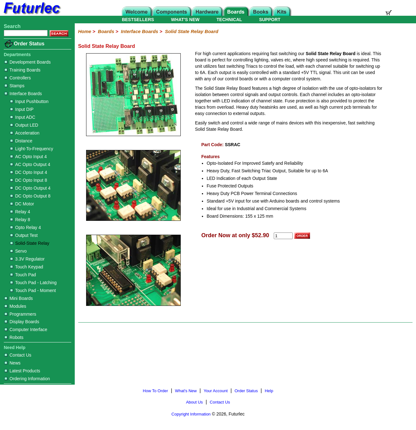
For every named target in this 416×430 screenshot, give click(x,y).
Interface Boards (23, 93)
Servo (18, 251)
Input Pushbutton (29, 101)
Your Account (216, 390)
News (12, 362)
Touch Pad (23, 274)
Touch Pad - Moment (33, 290)
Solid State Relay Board (191, 31)
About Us (194, 402)
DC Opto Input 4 (28, 172)
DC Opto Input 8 (28, 180)
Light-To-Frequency (31, 148)
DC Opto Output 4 (30, 188)
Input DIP (21, 109)
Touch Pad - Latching (33, 282)
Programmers (20, 314)
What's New (186, 390)
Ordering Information (27, 378)
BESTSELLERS (138, 19)
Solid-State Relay (29, 243)
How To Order (155, 390)
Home (84, 31)
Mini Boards (18, 298)
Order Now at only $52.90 (235, 235)
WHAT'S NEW (185, 19)
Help (269, 390)
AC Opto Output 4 (30, 164)
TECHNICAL (229, 19)
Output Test (24, 235)
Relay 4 (20, 211)
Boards (106, 31)
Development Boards (27, 62)
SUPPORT (269, 19)
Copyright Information (191, 414)
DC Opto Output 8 (30, 195)
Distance (21, 140)
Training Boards (22, 69)
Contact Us (17, 355)
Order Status (29, 43)
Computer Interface (25, 329)
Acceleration (24, 132)
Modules (15, 306)
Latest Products (22, 370)
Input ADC (22, 117)
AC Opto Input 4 (28, 156)
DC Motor (22, 203)
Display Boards (21, 321)
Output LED (24, 125)
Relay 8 (20, 219)
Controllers (17, 77)
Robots (13, 337)
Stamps (14, 85)
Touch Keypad (26, 266)
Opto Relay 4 (25, 227)
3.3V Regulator (27, 258)
